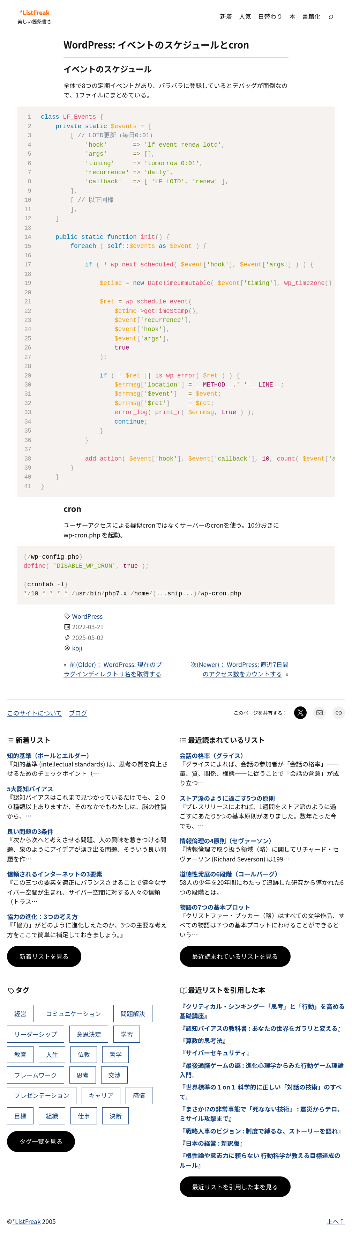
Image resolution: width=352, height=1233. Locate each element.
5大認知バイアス (30, 788)
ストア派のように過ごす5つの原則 (227, 798)
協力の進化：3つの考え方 (42, 916)
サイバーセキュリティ (216, 1052)
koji (77, 648)
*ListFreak (35, 12)
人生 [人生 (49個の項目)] (52, 1054)
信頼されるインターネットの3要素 (54, 874)
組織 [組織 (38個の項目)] (52, 1115)
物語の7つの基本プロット (215, 907)
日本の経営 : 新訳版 (213, 1143)
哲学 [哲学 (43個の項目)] (116, 1054)
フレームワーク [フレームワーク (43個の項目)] (35, 1075)
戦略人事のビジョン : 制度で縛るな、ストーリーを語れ (262, 1130)
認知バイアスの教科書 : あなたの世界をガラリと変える (262, 1028)
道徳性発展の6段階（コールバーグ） (230, 874)
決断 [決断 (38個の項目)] (116, 1115)
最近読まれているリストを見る (235, 956)
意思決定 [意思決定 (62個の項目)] (88, 1034)
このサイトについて (34, 713)
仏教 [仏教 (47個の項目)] (84, 1054)
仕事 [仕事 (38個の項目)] (84, 1115)
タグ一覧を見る (41, 1141)
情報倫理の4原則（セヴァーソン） (227, 840)
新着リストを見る (44, 956)
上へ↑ (336, 1221)
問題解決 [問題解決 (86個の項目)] (133, 1013)
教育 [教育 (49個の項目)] (20, 1054)
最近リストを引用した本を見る (235, 1186)
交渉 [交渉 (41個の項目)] (114, 1075)
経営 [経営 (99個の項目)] (20, 1013)
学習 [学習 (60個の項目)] (127, 1034)
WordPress (87, 616)
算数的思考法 (204, 1040)
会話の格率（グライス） (213, 755)
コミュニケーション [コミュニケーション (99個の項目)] (73, 1013)
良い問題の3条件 (30, 831)
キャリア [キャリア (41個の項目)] (101, 1095)
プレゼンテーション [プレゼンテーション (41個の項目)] (41, 1095)
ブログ (78, 713)
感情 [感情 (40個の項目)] (139, 1095)
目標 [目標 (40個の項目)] (20, 1115)
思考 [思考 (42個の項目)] (82, 1075)
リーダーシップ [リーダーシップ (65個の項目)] (35, 1034)
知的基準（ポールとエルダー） (49, 755)
